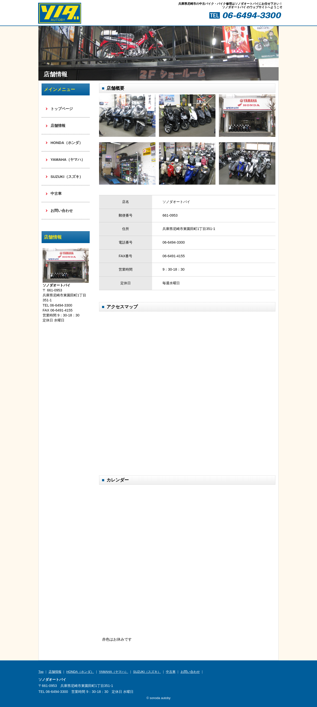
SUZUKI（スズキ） (67, 176)
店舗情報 (58, 125)
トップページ (62, 109)
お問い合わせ (62, 210)
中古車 (56, 193)
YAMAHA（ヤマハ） (68, 159)
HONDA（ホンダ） (67, 143)
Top (41, 672)
